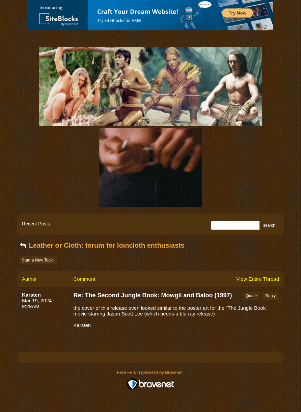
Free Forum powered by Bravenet (150, 372)
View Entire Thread (257, 279)
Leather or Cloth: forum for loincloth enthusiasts (102, 245)
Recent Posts (36, 223)
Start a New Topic (38, 260)
